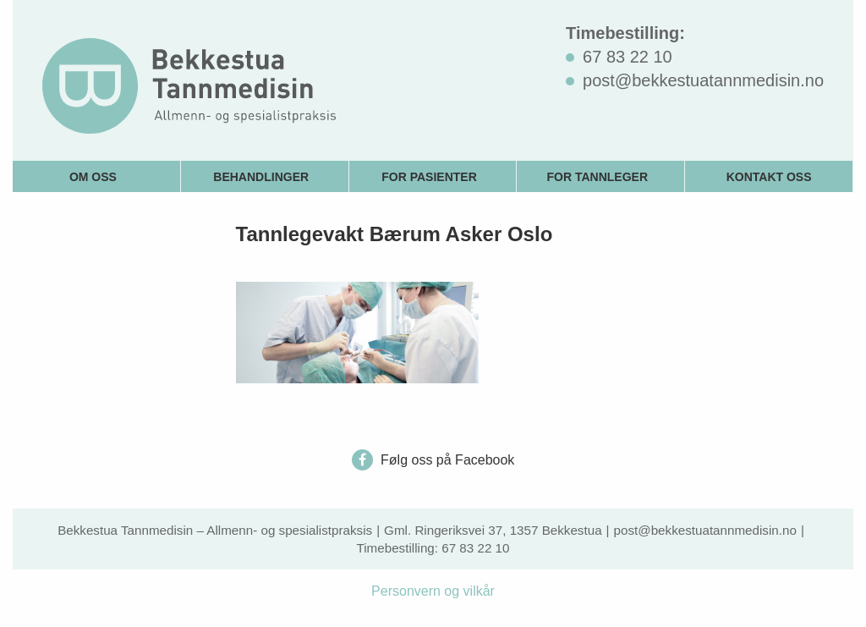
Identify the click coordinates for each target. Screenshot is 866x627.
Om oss (93, 177)
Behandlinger (261, 177)
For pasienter (429, 177)
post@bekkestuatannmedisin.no (705, 530)
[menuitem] (97, 176)
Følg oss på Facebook (433, 459)
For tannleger (598, 177)
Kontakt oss (769, 177)
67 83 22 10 (475, 548)
